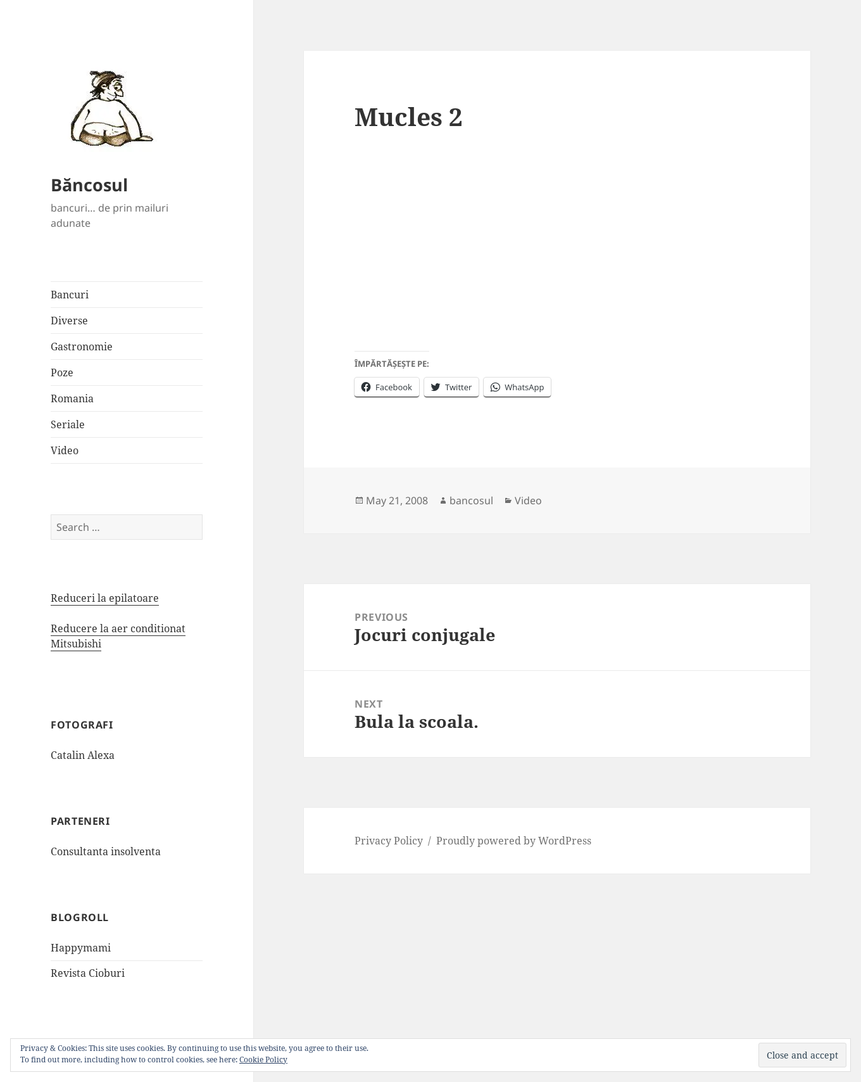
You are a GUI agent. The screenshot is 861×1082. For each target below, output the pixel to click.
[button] (108, 108)
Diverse (69, 321)
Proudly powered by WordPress (513, 841)
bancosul (471, 500)
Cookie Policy (263, 1059)
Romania (72, 398)
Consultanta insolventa (106, 851)
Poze (62, 372)
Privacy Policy (389, 841)
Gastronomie (82, 346)
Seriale (68, 424)
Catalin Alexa (83, 755)
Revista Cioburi (88, 973)
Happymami (81, 948)
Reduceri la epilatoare (105, 598)
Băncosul (89, 184)
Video (65, 450)
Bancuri (70, 295)
